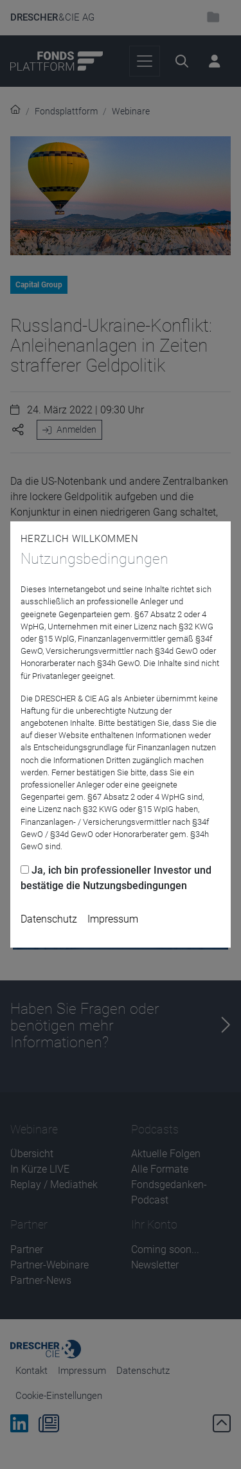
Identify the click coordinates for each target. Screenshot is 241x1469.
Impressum (112, 919)
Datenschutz (49, 919)
